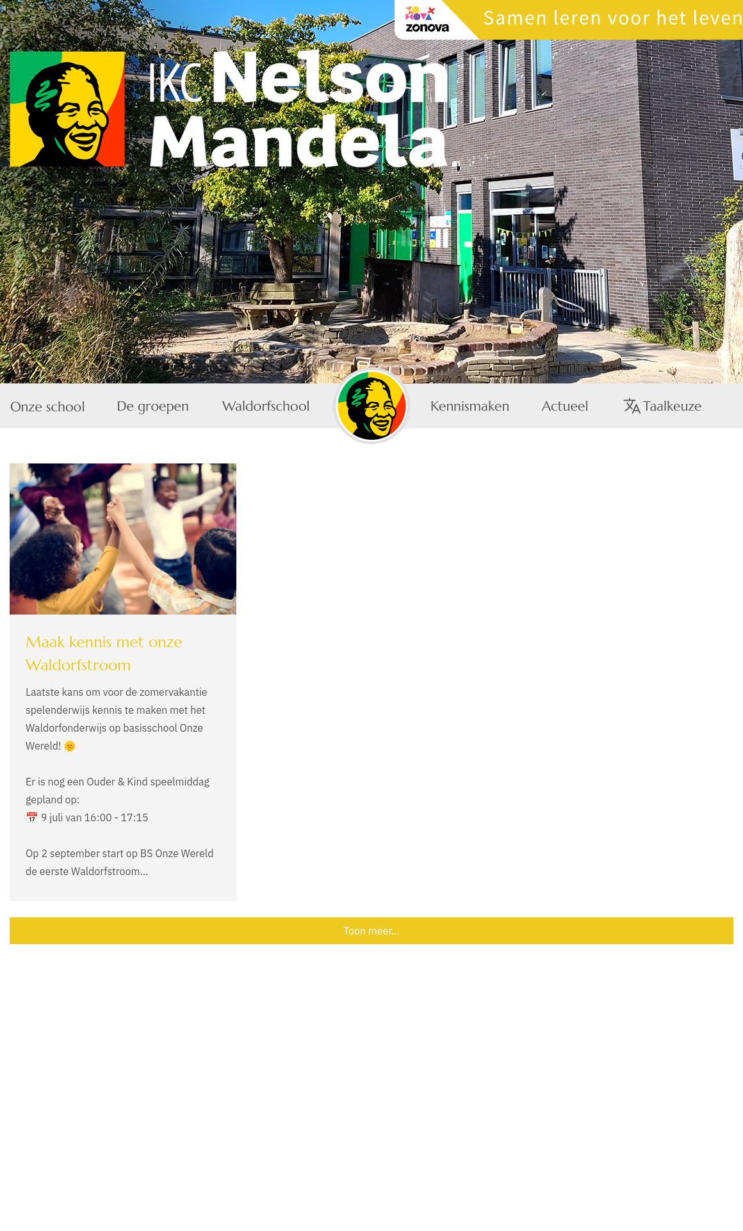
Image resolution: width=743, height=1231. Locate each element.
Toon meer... (371, 930)
